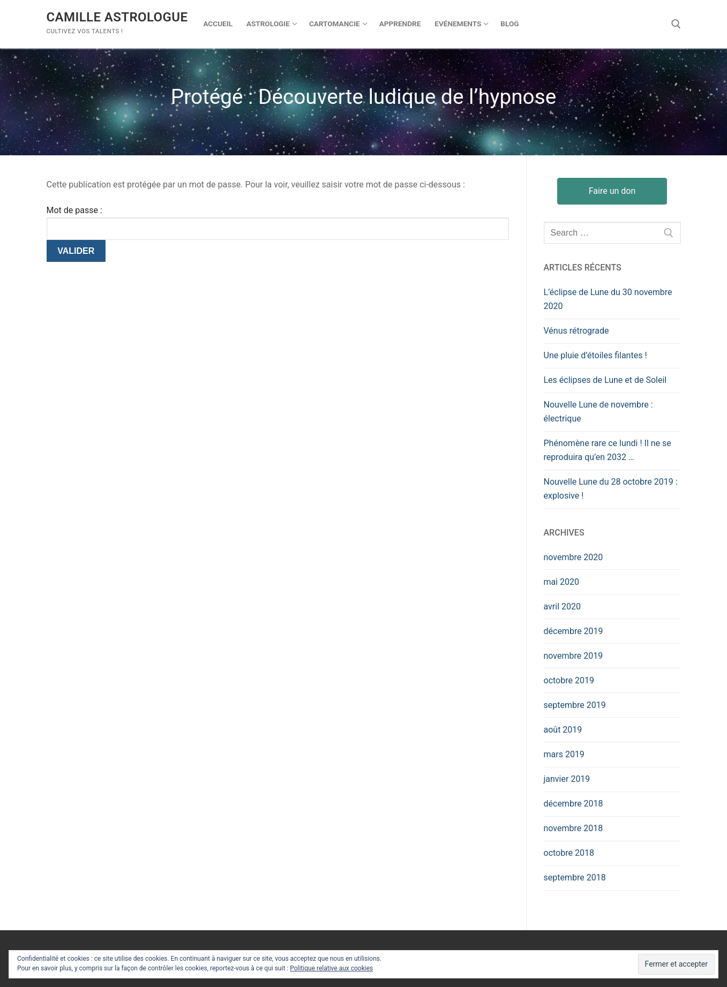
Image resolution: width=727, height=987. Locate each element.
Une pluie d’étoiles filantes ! (595, 355)
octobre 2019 (569, 680)
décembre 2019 (573, 631)
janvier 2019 (567, 779)
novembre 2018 (573, 828)
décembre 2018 (573, 803)
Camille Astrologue (117, 17)
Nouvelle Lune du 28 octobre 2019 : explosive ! (611, 489)
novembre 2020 (573, 557)
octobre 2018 (569, 853)
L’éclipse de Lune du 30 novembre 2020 (608, 299)
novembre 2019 (573, 656)
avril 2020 (562, 606)
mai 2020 (562, 582)
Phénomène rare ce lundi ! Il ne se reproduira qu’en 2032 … (607, 450)
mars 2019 (564, 754)
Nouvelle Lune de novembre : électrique (598, 412)
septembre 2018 (575, 877)
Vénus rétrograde (576, 331)
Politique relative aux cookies (331, 968)
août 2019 (563, 730)
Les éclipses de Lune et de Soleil (605, 380)
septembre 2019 (575, 705)
